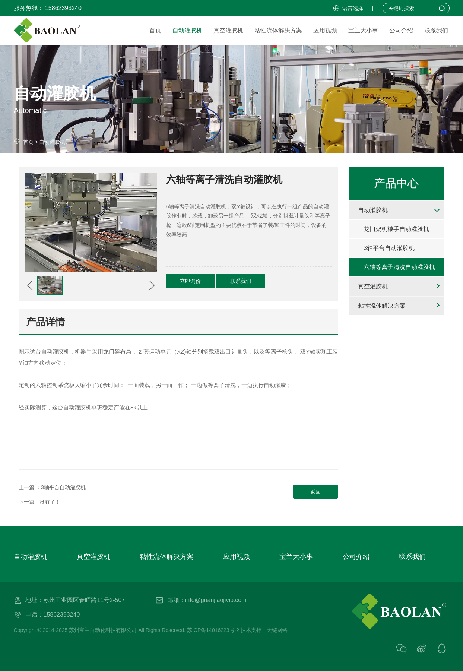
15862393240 (63, 8)
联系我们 (240, 281)
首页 (28, 142)
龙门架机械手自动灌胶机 (396, 229)
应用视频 (236, 556)
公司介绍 (356, 556)
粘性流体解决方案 (382, 306)
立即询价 (190, 281)
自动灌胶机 (52, 142)
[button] (30, 285)
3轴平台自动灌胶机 (63, 487)
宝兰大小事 (296, 556)
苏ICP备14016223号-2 (213, 630)
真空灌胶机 (373, 286)
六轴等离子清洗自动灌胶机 (399, 267)
